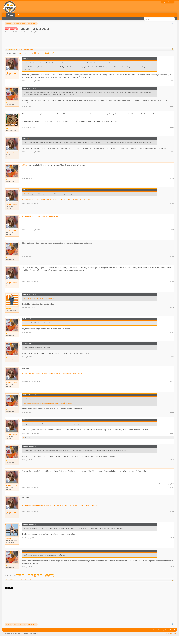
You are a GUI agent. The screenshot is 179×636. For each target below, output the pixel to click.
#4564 (172, 152)
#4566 (172, 203)
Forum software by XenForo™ (20, 633)
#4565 (172, 178)
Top (171, 630)
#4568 (172, 256)
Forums (11, 15)
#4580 (172, 567)
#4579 (172, 538)
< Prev (19, 53)
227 (29, 53)
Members (20, 15)
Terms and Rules (171, 633)
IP (22, 106)
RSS (174, 630)
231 (41, 53)
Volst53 (24, 127)
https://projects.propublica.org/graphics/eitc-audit (40, 216)
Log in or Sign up (167, 2)
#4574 (172, 412)
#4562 (172, 106)
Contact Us (156, 630)
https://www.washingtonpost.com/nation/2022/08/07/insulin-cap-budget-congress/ (52, 373)
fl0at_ (28, 32)
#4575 (172, 433)
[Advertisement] (50, 39)
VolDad (24, 307)
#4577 (172, 487)
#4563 (172, 127)
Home (167, 630)
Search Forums (9, 18)
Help (162, 630)
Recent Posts (21, 18)
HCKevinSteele (11, 73)
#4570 (172, 307)
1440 (47, 53)
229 (35, 53)
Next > (51, 53)
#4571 (172, 332)
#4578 (172, 511)
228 (32, 53)
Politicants (17, 32)
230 (38, 53)
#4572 (172, 357)
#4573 (172, 381)
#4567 (172, 230)
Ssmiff (8, 539)
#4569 (172, 281)
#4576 (172, 460)
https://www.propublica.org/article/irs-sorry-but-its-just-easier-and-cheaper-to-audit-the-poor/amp (57, 199)
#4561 (172, 81)
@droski (25, 165)
